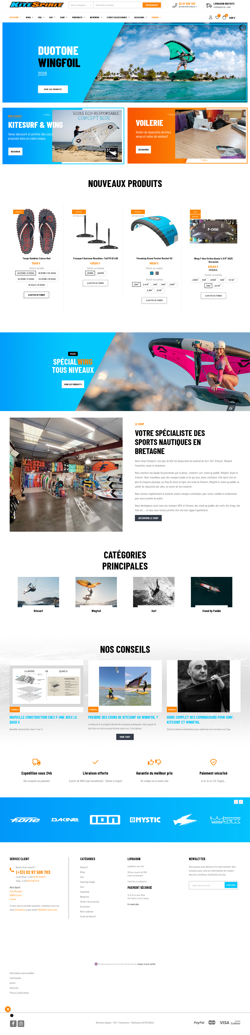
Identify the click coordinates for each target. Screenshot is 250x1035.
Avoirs (13, 982)
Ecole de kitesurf (88, 916)
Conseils (15, 709)
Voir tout (125, 736)
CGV (115, 1022)
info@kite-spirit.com (47, 909)
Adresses (14, 987)
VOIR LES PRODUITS (73, 384)
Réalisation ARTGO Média (142, 1022)
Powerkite (84, 891)
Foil (81, 876)
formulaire (20, 909)
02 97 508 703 (38, 872)
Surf (82, 886)
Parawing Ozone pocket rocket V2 (154, 258)
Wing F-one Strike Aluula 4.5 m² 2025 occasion (213, 260)
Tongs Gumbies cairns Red (36, 258)
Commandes (15, 977)
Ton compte (15, 967)
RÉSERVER (15, 151)
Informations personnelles (22, 973)
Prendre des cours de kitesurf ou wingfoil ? (123, 717)
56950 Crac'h (16, 895)
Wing (82, 872)
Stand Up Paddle (87, 881)
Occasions (85, 906)
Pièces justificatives (19, 992)
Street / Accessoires (89, 901)
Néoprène (84, 896)
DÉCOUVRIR (143, 149)
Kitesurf (84, 867)
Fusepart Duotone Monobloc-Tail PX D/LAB (95, 258)
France (13, 899)
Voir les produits (53, 89)
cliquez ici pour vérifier (147, 964)
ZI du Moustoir (16, 891)
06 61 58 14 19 (33, 880)
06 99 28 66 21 (39, 876)
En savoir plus (133, 904)
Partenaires (124, 1022)
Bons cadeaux (86, 911)
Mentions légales (103, 1022)
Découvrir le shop (148, 518)
